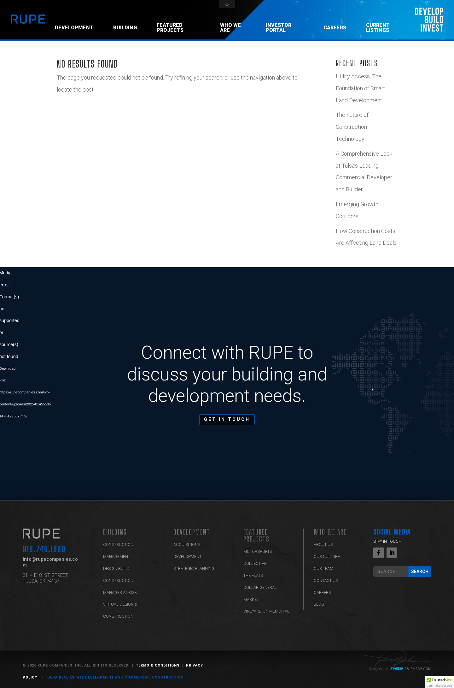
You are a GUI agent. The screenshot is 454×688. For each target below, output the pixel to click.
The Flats (253, 575)
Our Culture (327, 556)
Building (125, 28)
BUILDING (115, 532)
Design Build (116, 568)
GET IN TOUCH (227, 419)
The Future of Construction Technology (352, 126)
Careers (334, 28)
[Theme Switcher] (227, 4)
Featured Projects (170, 27)
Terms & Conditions (158, 665)
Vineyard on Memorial (266, 611)
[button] (439, 682)
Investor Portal (278, 27)
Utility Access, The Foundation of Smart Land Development (360, 88)
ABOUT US (323, 544)
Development (74, 28)
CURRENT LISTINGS (378, 27)
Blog (319, 604)
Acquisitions (186, 544)
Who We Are (230, 27)
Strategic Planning (193, 568)
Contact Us (326, 580)
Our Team (323, 568)
